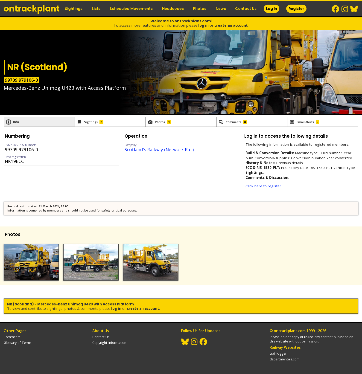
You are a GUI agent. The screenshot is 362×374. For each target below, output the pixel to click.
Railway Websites (285, 347)
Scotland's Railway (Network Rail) (159, 149)
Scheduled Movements (131, 8)
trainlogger (278, 353)
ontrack (32, 8)
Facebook (336, 9)
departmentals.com (285, 359)
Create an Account (231, 25)
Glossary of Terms (18, 342)
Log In (271, 8)
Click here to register (263, 186)
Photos (199, 8)
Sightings (73, 8)
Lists (96, 8)
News (221, 8)
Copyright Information (109, 342)
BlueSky (354, 9)
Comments (12, 337)
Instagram (345, 9)
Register (296, 8)
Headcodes (173, 8)
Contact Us (246, 8)
